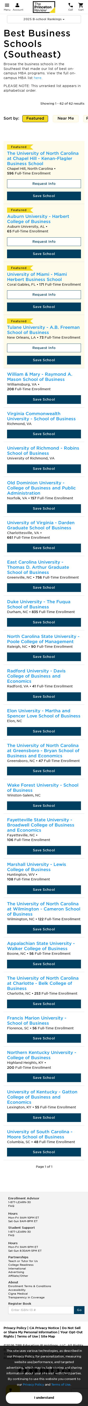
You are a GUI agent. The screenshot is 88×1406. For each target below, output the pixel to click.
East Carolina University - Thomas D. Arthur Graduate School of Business (38, 567)
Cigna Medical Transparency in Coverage (26, 1295)
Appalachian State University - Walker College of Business (41, 946)
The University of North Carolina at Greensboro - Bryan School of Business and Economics (43, 750)
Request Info (44, 184)
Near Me (66, 119)
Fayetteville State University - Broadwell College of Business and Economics (40, 825)
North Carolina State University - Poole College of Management (43, 639)
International (17, 1268)
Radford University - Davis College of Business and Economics (36, 676)
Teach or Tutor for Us (23, 1261)
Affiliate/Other (18, 1275)
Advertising (16, 1272)
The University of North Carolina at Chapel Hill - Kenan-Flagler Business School (43, 158)
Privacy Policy (33, 1384)
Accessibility (17, 1290)
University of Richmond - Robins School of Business (43, 451)
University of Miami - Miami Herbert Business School (37, 277)
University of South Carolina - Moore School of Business (40, 1134)
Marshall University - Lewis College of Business (36, 867)
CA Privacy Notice (44, 1328)
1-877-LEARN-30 (19, 1202)
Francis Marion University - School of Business (36, 1021)
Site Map (48, 1336)
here (38, 78)
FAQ (11, 1206)
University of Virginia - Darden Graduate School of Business (41, 525)
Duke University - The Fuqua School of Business (38, 604)
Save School (44, 196)
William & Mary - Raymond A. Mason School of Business (39, 377)
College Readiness (21, 1264)
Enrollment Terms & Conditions (29, 1286)
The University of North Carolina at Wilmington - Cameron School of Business (43, 909)
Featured (35, 119)
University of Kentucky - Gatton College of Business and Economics (42, 1097)
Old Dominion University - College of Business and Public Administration (41, 488)
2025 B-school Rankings (43, 19)
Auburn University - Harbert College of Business (38, 219)
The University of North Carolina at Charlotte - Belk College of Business (43, 983)
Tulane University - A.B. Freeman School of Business (43, 330)
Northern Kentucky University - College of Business (41, 1055)
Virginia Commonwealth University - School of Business (41, 416)
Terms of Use (60, 1384)
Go (79, 1310)
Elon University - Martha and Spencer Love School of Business (43, 713)
